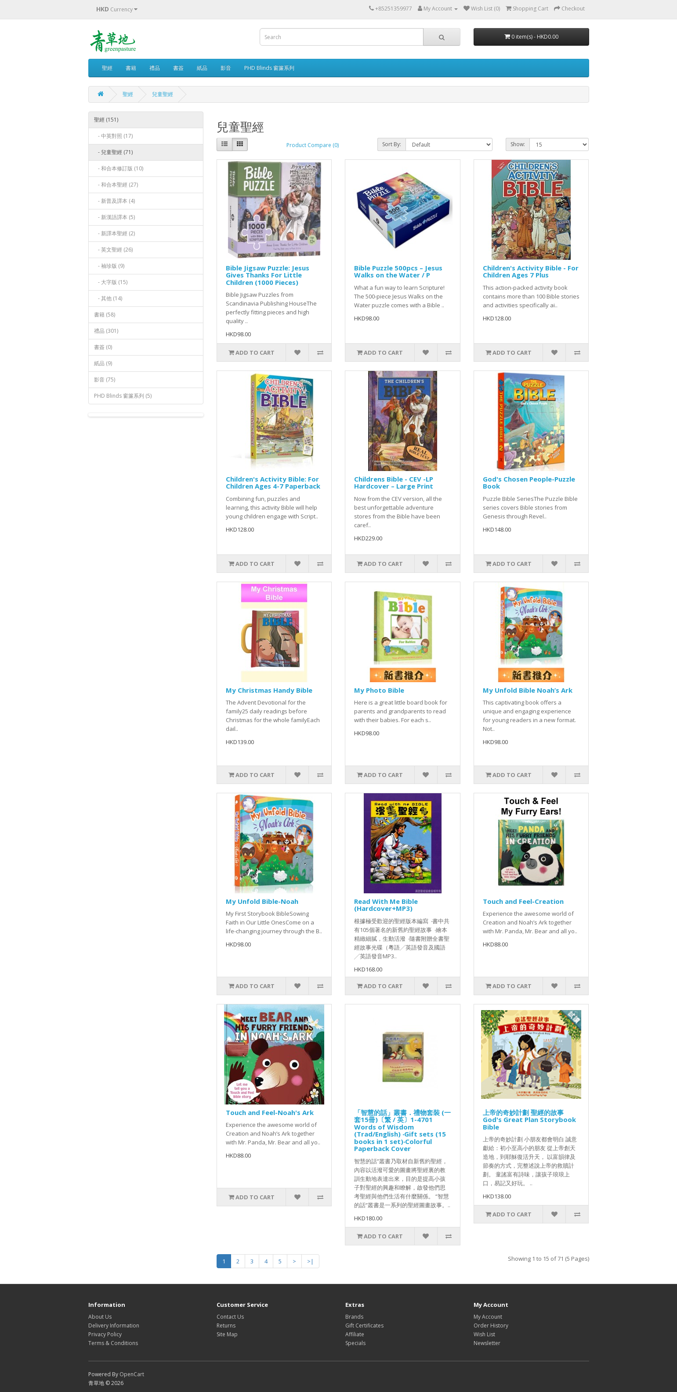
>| (310, 1261)
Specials (355, 1343)
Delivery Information (113, 1325)
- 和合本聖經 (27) (116, 184)
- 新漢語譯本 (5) (114, 217)
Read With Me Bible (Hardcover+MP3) (386, 905)
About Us (100, 1316)
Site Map (227, 1334)
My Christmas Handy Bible (269, 690)
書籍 (131, 68)
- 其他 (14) (108, 298)
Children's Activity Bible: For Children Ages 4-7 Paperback (273, 483)
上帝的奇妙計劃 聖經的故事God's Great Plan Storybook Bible (529, 1119)
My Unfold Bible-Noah (262, 901)
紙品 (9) (103, 363)
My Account (488, 1316)
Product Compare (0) (312, 145)
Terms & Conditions (113, 1343)
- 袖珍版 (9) (109, 266)
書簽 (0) (103, 347)
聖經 (107, 68)
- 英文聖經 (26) (113, 249)
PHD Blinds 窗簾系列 (269, 68)
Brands (354, 1316)
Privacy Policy (105, 1334)
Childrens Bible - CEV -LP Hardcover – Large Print (393, 483)
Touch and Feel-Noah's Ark (270, 1112)
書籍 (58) (104, 314)
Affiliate (354, 1334)
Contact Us (230, 1316)
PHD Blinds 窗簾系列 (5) (123, 395)
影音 (226, 68)
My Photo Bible (379, 690)
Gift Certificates (364, 1325)
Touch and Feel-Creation (523, 901)
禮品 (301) (106, 331)
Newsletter (487, 1343)
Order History (491, 1325)
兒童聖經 (162, 94)
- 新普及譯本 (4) (114, 201)
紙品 (202, 68)
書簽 (178, 68)
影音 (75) (104, 379)
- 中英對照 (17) (113, 136)
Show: (517, 144)
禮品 (154, 68)
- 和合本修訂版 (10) (118, 168)
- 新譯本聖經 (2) (114, 233)
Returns (226, 1325)
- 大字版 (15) (110, 282)
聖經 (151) (106, 119)
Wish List (484, 1334)
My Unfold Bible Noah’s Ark (527, 690)
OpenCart (131, 1374)
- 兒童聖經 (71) (113, 152)
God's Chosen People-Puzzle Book (529, 483)
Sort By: (391, 144)
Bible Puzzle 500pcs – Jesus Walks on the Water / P (398, 271)
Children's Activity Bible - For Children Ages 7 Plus (531, 271)
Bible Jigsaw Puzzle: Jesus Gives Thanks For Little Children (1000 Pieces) (267, 275)
